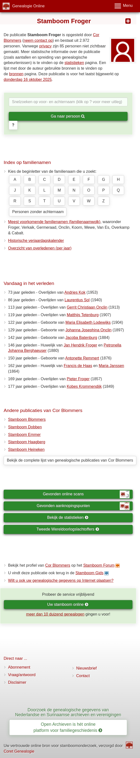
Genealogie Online (28, 6)
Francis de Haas (78, 366)
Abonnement (19, 667)
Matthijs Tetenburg (82, 315)
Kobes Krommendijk (84, 386)
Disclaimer (17, 682)
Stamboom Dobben (25, 427)
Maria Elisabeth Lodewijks (88, 322)
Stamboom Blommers (27, 419)
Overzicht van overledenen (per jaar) (40, 248)
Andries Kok (74, 292)
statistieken (74, 63)
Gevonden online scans (86, 494)
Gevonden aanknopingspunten (83, 506)
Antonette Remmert (82, 358)
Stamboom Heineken (26, 449)
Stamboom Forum (99, 565)
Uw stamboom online (67, 604)
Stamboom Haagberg (26, 442)
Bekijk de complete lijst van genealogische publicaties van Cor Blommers (70, 460)
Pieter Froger (78, 379)
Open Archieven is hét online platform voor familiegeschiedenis (67, 727)
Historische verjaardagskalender (36, 240)
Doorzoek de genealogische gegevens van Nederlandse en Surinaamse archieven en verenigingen (68, 712)
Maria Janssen (111, 366)
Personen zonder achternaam (38, 212)
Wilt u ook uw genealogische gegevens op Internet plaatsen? (60, 580)
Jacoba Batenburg (81, 338)
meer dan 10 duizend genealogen (55, 614)
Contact (83, 676)
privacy (45, 46)
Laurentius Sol (77, 300)
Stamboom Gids (89, 573)
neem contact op (38, 40)
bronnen (16, 74)
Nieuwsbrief (86, 668)
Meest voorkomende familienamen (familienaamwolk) (54, 222)
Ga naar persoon (68, 116)
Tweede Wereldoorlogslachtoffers (67, 529)
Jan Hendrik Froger (80, 345)
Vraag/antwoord (21, 675)
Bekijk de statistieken (67, 517)
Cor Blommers (57, 565)
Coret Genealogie (19, 751)
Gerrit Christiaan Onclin (87, 307)
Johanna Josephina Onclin (88, 330)
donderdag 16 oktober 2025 (28, 79)
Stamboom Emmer (24, 435)
